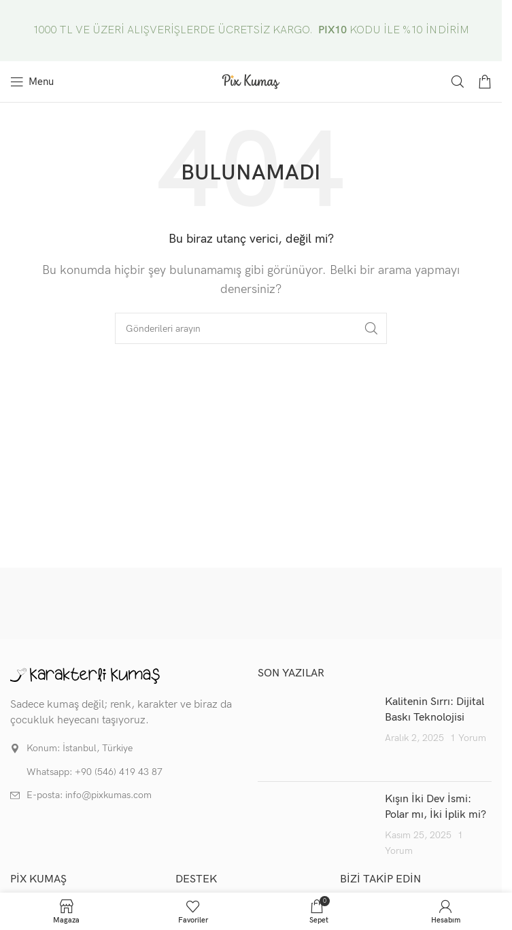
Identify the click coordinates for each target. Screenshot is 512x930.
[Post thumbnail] (316, 733)
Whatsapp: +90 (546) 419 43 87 (95, 772)
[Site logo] (250, 81)
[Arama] (457, 81)
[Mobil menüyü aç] (32, 81)
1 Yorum (468, 738)
